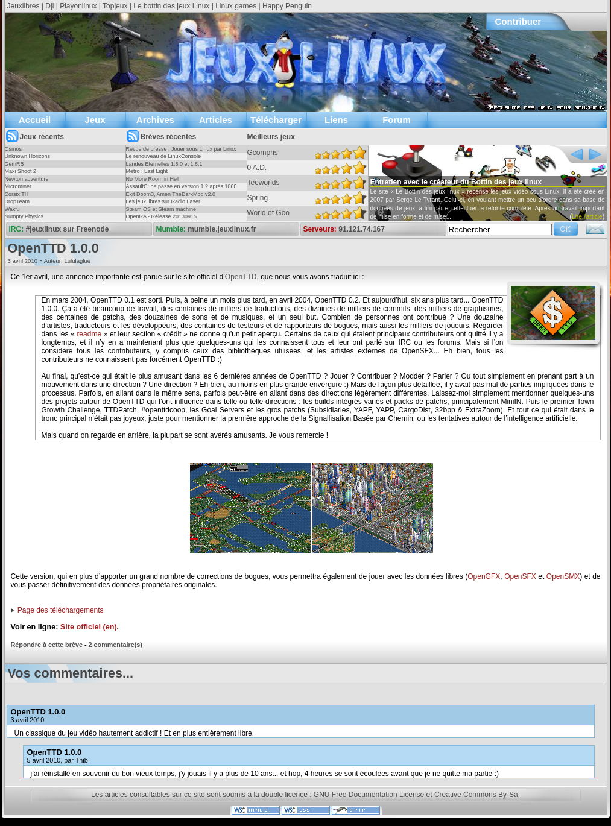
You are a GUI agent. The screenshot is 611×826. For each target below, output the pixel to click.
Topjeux (115, 6)
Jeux (94, 120)
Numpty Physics (24, 216)
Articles (215, 120)
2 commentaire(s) (115, 644)
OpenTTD (241, 277)
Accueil (35, 120)
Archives (155, 120)
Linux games (235, 6)
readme (89, 334)
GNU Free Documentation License (369, 794)
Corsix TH (17, 194)
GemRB (14, 164)
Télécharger (276, 120)
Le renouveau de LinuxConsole (163, 156)
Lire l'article (587, 216)
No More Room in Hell (153, 179)
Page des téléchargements (60, 610)
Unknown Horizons (28, 156)
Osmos (13, 149)
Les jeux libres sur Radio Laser (163, 201)
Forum (396, 120)
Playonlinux (78, 6)
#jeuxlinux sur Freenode (67, 229)
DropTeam (17, 201)
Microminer (18, 186)
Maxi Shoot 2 (21, 171)
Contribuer (518, 21)
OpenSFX (520, 576)
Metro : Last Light (147, 171)
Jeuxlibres (23, 6)
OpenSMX (563, 576)
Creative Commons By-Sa (476, 794)
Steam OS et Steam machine (161, 209)
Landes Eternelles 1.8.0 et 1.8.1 (164, 164)
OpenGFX (483, 576)
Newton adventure (27, 179)
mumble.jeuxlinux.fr (222, 229)
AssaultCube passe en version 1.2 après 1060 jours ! (181, 190)
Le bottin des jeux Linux (171, 6)
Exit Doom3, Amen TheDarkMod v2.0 (170, 194)
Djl (49, 6)
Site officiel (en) (88, 627)
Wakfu (12, 209)
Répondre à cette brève (47, 644)
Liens (336, 120)
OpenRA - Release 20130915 (161, 216)
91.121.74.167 (361, 229)
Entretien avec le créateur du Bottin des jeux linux (456, 182)
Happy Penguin (287, 6)
